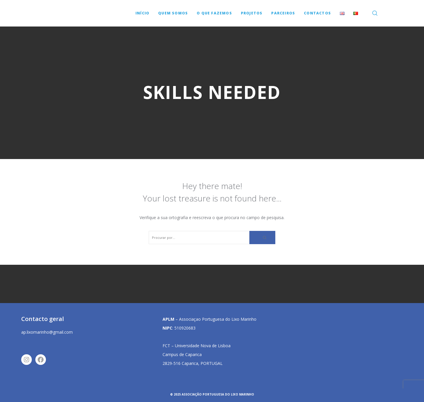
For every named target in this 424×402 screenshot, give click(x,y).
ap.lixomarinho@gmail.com (47, 332)
